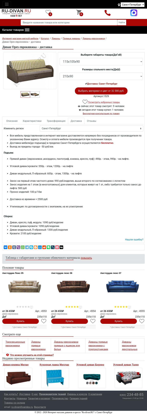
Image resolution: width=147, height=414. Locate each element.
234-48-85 (131, 394)
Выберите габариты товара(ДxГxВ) (101, 54)
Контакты (9, 398)
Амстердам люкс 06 (61, 273)
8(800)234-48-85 (107, 12)
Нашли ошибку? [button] (134, 239)
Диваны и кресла (77, 394)
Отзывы (91, 121)
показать (86, 257)
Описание (12, 121)
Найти (122, 22)
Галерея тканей (78, 398)
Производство (60, 398)
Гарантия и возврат (39, 398)
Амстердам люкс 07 (110, 273)
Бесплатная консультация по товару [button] (101, 113)
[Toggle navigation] (6, 4)
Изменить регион (14, 128)
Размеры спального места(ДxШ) (101, 69)
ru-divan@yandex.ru (22, 407)
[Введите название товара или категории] (69, 22)
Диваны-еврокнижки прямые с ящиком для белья (67, 345)
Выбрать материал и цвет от (101, 91)
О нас (35, 394)
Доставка (76, 121)
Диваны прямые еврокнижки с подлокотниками (98, 345)
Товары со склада (14, 402)
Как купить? (11, 394)
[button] (16, 30)
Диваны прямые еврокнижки (38, 345)
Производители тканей (52, 394)
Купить (21, 321)
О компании (95, 394)
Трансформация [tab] (56, 121)
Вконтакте (40, 407)
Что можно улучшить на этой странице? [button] (32, 355)
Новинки (22, 398)
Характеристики (32, 121)
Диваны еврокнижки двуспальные (129, 345)
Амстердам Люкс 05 (12, 273)
